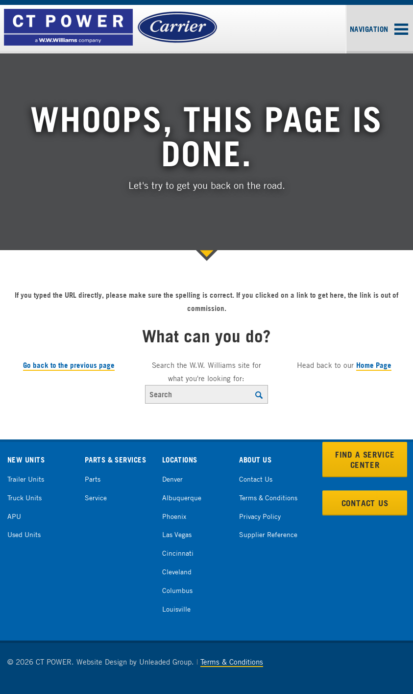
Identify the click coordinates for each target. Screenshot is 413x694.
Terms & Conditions (268, 497)
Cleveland (177, 571)
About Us (255, 459)
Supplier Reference (268, 534)
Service (96, 497)
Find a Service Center (365, 459)
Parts (92, 479)
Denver (172, 479)
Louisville (176, 609)
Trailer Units (25, 479)
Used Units (24, 534)
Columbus (177, 590)
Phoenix (174, 516)
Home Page (373, 365)
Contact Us (255, 479)
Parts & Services (115, 459)
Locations (179, 459)
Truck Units (24, 497)
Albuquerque (181, 497)
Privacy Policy (260, 516)
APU (14, 516)
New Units (26, 459)
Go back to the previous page (69, 365)
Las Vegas (177, 534)
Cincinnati (178, 553)
